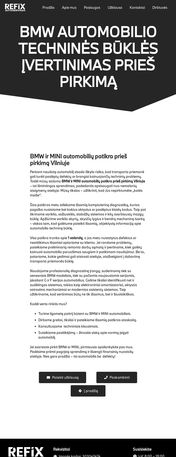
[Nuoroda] (15, 7)
